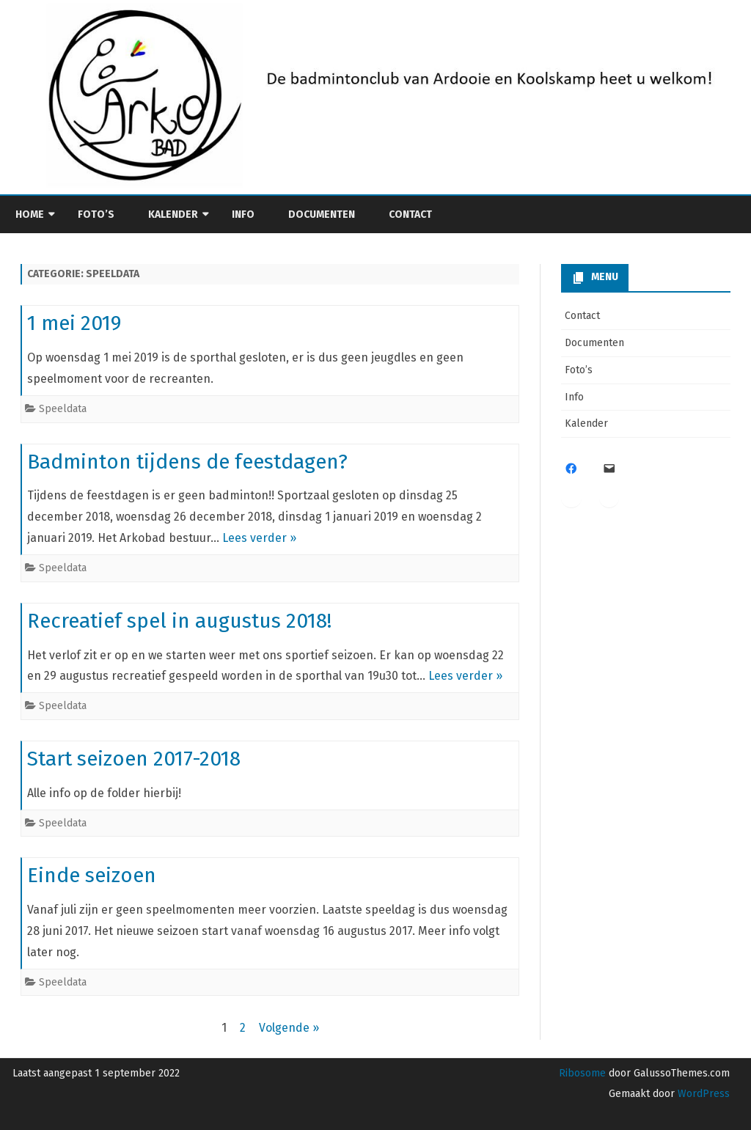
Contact (410, 214)
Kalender (173, 214)
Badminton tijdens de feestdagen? (187, 462)
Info (243, 214)
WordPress (702, 1093)
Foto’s (96, 214)
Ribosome (582, 1073)
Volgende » (289, 1028)
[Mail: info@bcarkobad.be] (609, 468)
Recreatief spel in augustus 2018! (179, 621)
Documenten (321, 214)
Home (29, 214)
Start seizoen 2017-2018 (134, 758)
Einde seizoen (91, 875)
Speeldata (63, 409)
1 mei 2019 (74, 323)
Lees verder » (259, 538)
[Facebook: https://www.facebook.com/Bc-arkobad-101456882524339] (571, 468)
